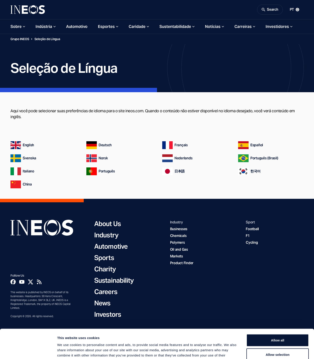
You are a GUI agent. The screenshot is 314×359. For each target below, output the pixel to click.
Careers (105, 292)
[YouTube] (21, 281)
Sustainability (114, 280)
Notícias (212, 26)
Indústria (44, 26)
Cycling (252, 242)
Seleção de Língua (47, 39)
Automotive (111, 246)
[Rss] (39, 281)
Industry (106, 235)
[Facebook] (13, 281)
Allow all (277, 313)
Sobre (16, 26)
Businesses (178, 229)
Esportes (106, 26)
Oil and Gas (179, 249)
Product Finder (181, 263)
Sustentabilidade (175, 26)
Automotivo (76, 26)
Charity (105, 269)
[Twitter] (30, 281)
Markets (176, 256)
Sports (104, 258)
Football (252, 229)
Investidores (277, 26)
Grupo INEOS (19, 39)
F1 (248, 236)
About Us (107, 224)
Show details (229, 350)
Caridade (137, 26)
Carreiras (243, 26)
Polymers (177, 242)
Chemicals (178, 236)
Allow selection (277, 327)
